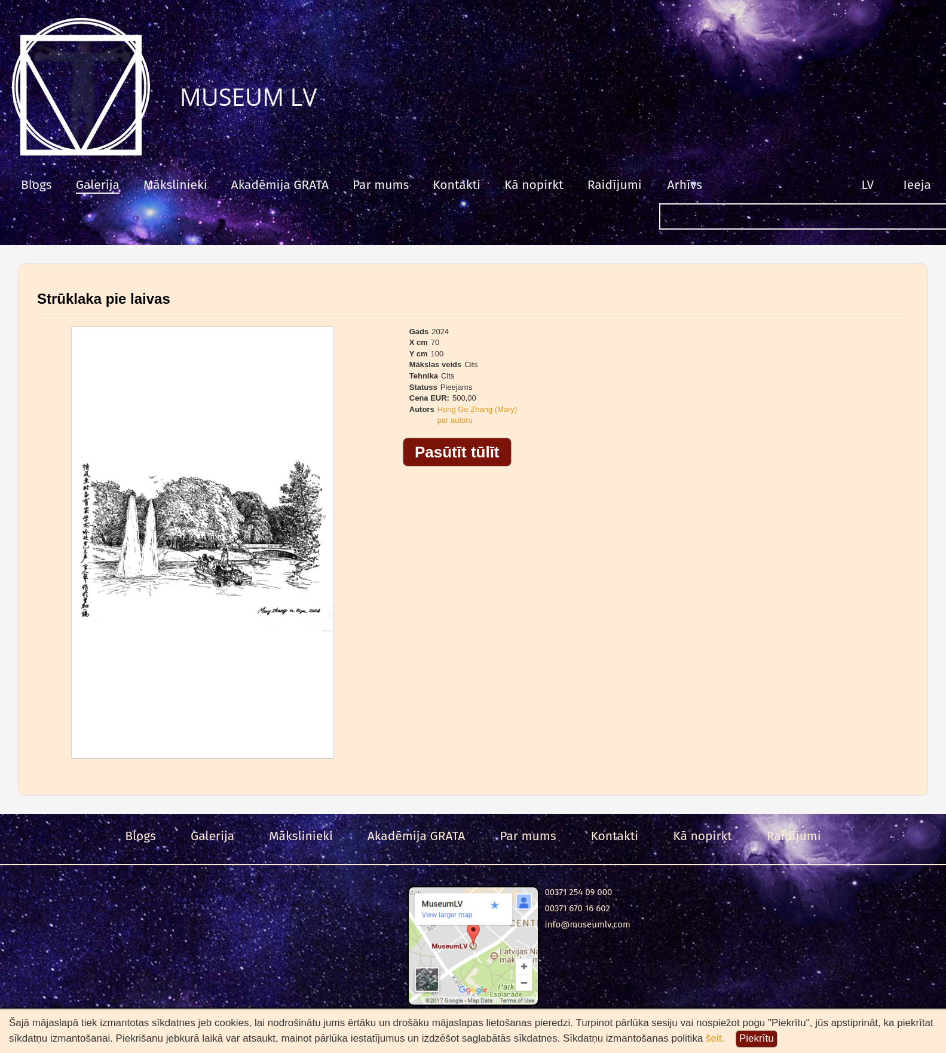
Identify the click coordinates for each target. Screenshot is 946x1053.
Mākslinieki (175, 185)
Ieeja (917, 185)
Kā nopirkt (534, 185)
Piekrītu (756, 1038)
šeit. (715, 1038)
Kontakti (456, 185)
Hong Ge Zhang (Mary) (477, 409)
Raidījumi (614, 185)
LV (868, 185)
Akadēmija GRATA (280, 185)
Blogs (36, 185)
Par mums (381, 185)
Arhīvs (685, 185)
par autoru (455, 420)
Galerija (98, 185)
